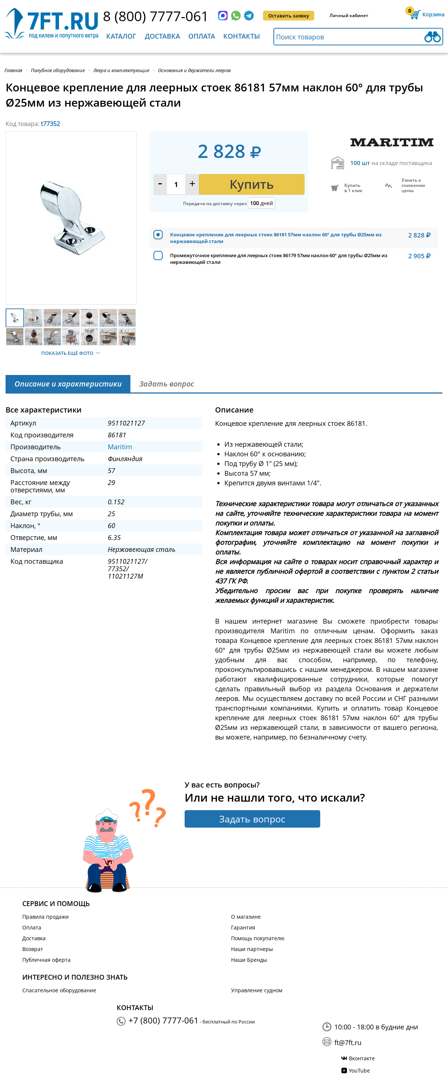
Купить (252, 184)
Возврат (32, 948)
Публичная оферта (46, 959)
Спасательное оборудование (59, 990)
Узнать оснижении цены (413, 185)
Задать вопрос (252, 818)
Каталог (121, 36)
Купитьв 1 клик (353, 188)
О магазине (246, 916)
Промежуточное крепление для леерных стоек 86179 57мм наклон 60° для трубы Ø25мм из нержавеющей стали (278, 258)
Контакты (241, 36)
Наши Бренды (249, 959)
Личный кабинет (348, 15)
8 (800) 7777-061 (156, 15)
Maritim (120, 446)
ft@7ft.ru (347, 1042)
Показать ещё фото (67, 353)
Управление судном (256, 990)
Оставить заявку (288, 15)
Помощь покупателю (258, 938)
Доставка (162, 36)
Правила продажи (45, 916)
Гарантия (243, 927)
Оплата (201, 36)
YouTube (359, 1070)
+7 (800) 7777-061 (164, 1020)
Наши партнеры (252, 948)
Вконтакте (362, 1058)
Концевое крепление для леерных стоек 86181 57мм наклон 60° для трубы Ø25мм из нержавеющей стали (276, 238)
